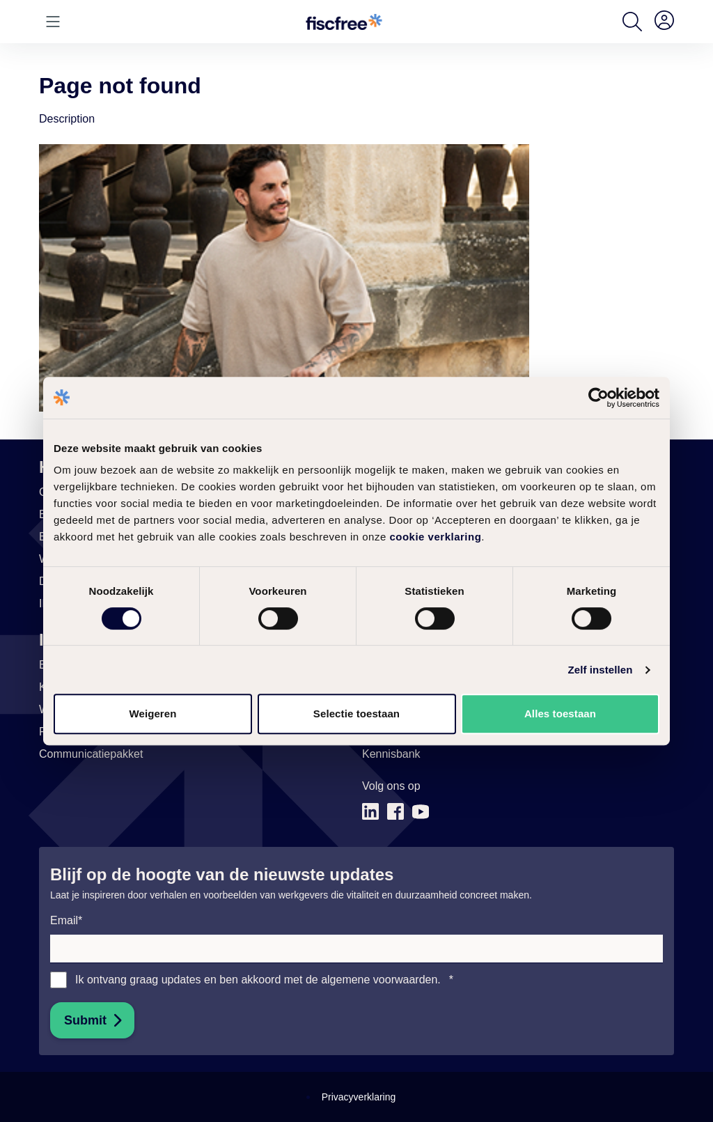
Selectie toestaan (356, 713)
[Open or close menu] (53, 22)
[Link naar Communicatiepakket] (91, 754)
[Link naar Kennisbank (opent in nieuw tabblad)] (391, 754)
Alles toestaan (560, 713)
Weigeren (152, 713)
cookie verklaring (435, 537)
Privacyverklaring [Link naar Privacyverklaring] (359, 1096)
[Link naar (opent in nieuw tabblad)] (370, 811)
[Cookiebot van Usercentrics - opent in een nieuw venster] (598, 397)
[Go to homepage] (344, 22)
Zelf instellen (599, 670)
